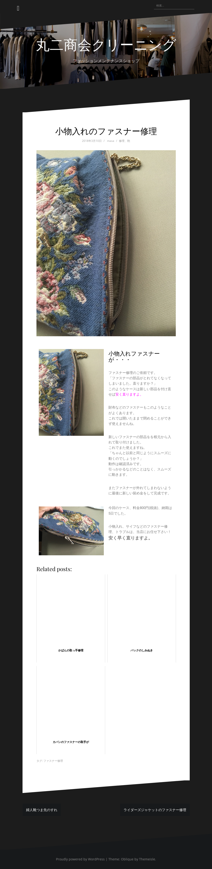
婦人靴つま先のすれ (41, 809)
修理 (121, 141)
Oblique (127, 859)
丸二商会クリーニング (106, 44)
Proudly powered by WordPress (80, 859)
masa (110, 141)
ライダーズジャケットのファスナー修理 (155, 809)
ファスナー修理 (53, 761)
